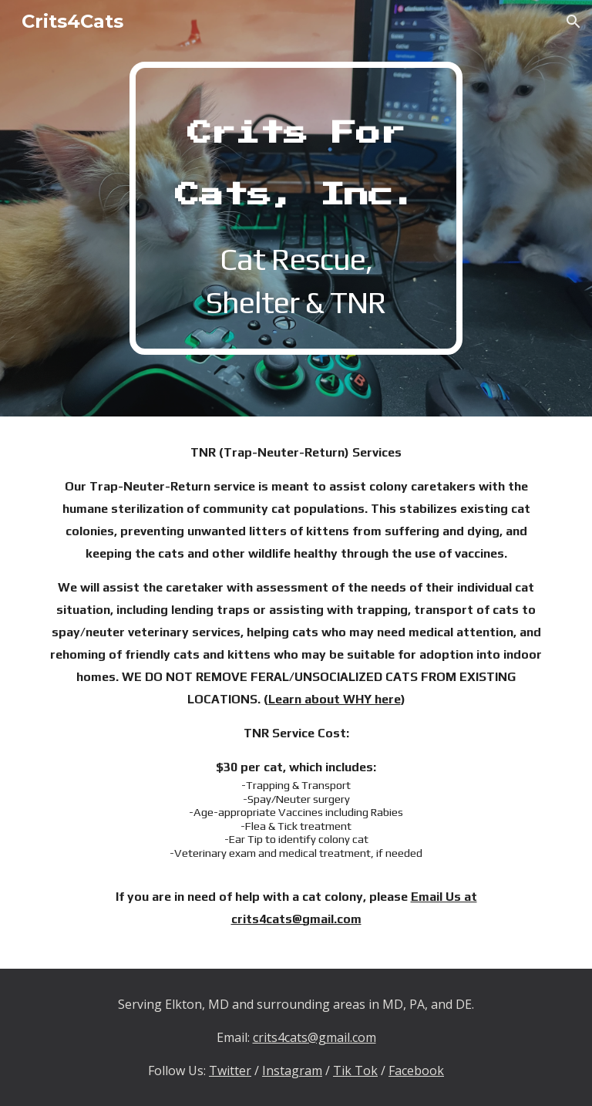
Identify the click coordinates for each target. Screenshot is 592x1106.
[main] (296, 208)
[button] (573, 21)
